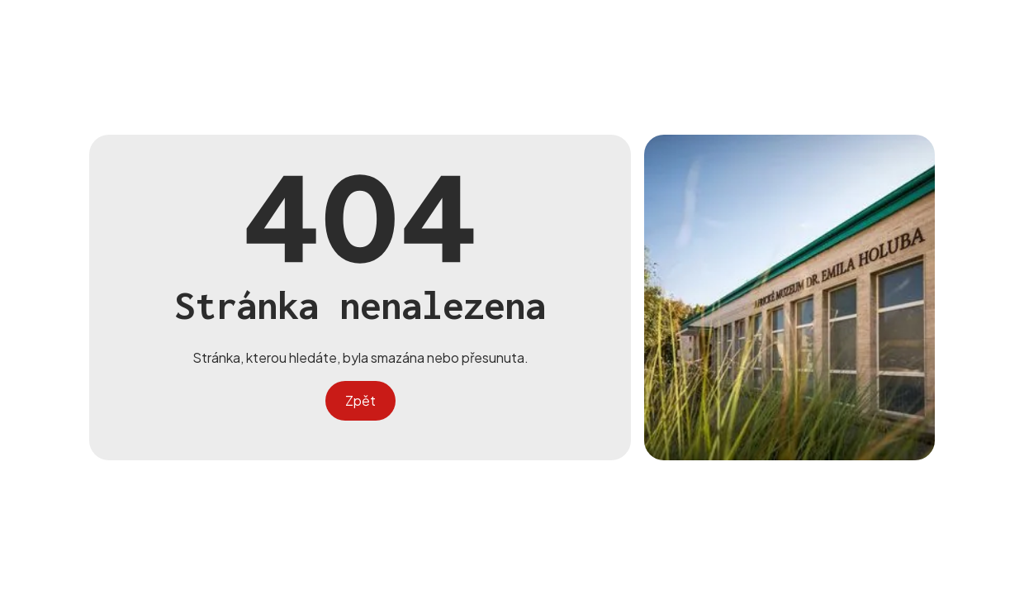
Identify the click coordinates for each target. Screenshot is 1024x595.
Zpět (360, 400)
